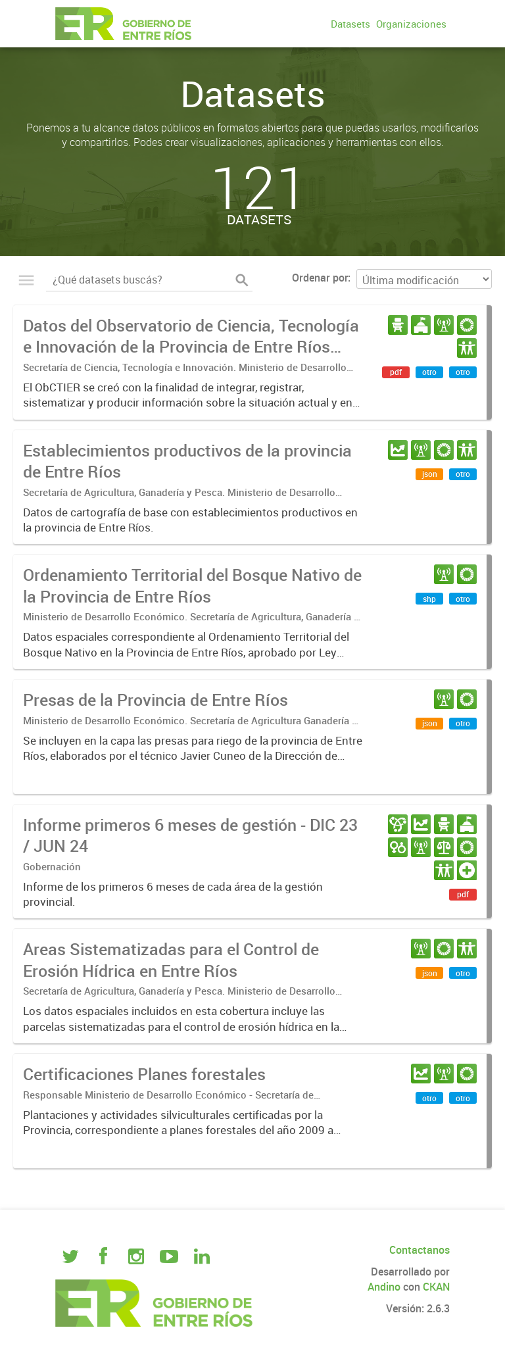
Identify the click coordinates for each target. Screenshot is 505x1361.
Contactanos (419, 1250)
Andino (384, 1286)
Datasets (350, 23)
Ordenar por (320, 277)
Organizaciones (411, 23)
